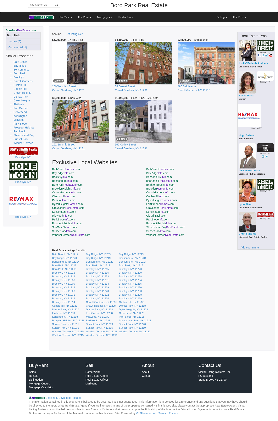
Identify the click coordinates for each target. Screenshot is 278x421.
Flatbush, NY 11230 (63, 313)
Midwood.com (62, 215)
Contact (146, 375)
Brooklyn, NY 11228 (130, 276)
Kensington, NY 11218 (65, 316)
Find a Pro (125, 17)
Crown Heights (22, 92)
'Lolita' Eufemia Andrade (253, 63)
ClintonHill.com (63, 196)
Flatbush (19, 104)
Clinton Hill (20, 85)
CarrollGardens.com (66, 192)
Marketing (91, 383)
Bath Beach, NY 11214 (65, 254)
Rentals (33, 375)
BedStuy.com (62, 177)
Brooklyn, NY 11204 (130, 280)
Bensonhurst (21, 69)
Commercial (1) (17, 47)
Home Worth (93, 371)
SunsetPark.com (64, 231)
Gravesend (20, 112)
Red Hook (19, 131)
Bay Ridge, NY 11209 (98, 254)
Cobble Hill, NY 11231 (64, 305)
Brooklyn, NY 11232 (97, 294)
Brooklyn (19, 77)
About (145, 371)
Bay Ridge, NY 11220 (64, 258)
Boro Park (19, 73)
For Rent (84, 17)
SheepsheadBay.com (165, 227)
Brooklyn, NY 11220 (130, 269)
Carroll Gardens (23, 81)
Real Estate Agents (97, 375)
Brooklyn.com (160, 188)
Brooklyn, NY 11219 (97, 287)
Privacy (173, 413)
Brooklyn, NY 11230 (130, 272)
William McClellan (249, 170)
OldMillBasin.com (156, 215)
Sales (32, 371)
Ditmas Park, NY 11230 (65, 309)
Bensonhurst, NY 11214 (65, 261)
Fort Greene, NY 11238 (99, 313)
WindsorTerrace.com (71, 234)
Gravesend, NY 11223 (131, 313)
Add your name (250, 247)
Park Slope (20, 123)
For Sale (65, 17)
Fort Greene (21, 108)
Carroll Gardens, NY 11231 (101, 302)
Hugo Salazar (247, 135)
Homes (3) (14, 41)
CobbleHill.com (157, 196)
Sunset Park (21, 139)
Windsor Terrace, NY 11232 (134, 331)
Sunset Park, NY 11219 (99, 324)
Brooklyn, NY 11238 (63, 280)
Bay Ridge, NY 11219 (131, 254)
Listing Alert (36, 379)
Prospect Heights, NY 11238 (68, 320)
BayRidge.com (63, 173)
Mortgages (105, 17)
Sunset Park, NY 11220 (132, 324)
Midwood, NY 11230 (97, 316)
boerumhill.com (162, 180)
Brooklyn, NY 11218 (63, 276)
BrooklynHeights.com (67, 188)
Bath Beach (20, 61)
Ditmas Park (21, 96)
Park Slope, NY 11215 (131, 316)
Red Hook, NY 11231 (98, 320)
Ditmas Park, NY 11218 (132, 305)
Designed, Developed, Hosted (63, 397)
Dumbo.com (63, 200)
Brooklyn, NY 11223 (63, 272)
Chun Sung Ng (247, 233)
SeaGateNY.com (64, 227)
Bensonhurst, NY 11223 (99, 261)
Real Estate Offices (97, 379)
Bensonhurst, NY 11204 (132, 258)
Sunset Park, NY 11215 (65, 324)
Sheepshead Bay (24, 135)
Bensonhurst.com (159, 177)
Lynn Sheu (245, 204)
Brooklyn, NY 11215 (97, 269)
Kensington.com (64, 211)
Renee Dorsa (246, 95)
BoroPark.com (67, 184)
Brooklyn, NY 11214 (97, 283)
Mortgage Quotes (39, 383)
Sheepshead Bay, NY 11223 (135, 320)
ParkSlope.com (63, 219)
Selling (222, 17)
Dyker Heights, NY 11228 (133, 309)
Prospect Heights (24, 127)
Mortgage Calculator (41, 387)
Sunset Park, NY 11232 (65, 327)
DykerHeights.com (161, 200)
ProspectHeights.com (67, 223)
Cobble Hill (20, 88)
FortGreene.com (160, 204)
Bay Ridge (20, 65)
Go (56, 4)
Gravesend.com (68, 207)
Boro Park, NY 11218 (64, 265)
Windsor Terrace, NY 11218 (101, 331)
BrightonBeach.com (160, 184)
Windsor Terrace (23, 143)
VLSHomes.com (146, 413)
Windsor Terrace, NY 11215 (68, 331)
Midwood (19, 119)
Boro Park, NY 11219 (98, 265)
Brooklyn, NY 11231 (97, 280)
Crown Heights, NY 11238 (101, 305)
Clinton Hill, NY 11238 (131, 302)
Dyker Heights (22, 100)
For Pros (239, 17)
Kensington (20, 115)
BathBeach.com (66, 169)
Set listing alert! (75, 34)
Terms (162, 413)
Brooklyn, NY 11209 (63, 283)
